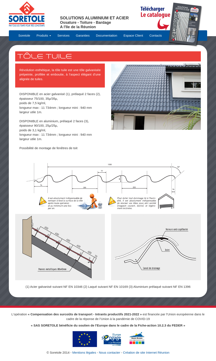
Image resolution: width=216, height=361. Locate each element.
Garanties (83, 35)
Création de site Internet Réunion (146, 352)
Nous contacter (109, 352)
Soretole (24, 35)
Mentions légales (84, 352)
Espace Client (133, 35)
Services (63, 35)
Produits (43, 35)
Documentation (106, 35)
